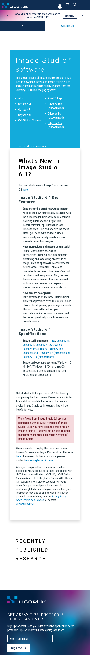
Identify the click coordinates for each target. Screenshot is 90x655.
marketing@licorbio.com (39, 460)
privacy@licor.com (25, 503)
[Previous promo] (8, 16)
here (25, 189)
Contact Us (67, 26)
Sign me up (18, 648)
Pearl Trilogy (55, 98)
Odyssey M (24, 104)
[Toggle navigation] (84, 5)
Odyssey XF (25, 115)
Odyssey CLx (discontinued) (38, 357)
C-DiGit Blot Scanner (29, 120)
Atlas (21, 98)
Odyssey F (24, 109)
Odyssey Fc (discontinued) (55, 353)
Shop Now (70, 15)
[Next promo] (82, 16)
